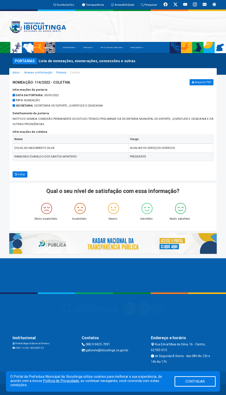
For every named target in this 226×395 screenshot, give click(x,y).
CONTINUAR (195, 381)
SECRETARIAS (69, 48)
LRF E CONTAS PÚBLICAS (112, 48)
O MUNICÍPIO (49, 48)
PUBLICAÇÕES (137, 48)
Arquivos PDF (201, 82)
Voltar (20, 174)
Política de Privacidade (61, 381)
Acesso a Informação (38, 72)
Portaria (61, 72)
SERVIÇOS (88, 48)
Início (16, 72)
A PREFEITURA (29, 48)
